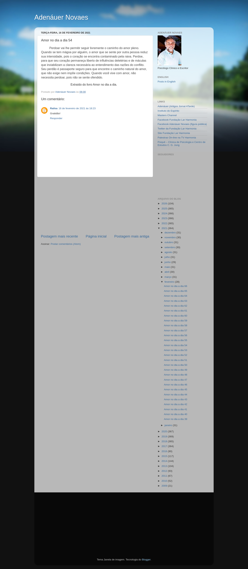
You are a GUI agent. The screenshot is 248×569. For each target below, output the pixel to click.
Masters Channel (167, 115)
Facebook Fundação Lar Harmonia (177, 119)
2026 (165, 203)
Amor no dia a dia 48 (175, 374)
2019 (165, 436)
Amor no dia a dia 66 (175, 286)
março (168, 277)
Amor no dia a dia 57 (175, 330)
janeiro (169, 425)
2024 (165, 213)
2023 (165, 218)
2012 (165, 471)
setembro (170, 247)
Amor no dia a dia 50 (175, 365)
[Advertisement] (95, 205)
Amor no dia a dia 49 (175, 369)
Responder (56, 118)
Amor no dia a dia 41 (175, 409)
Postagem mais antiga (131, 236)
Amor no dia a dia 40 (175, 414)
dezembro (170, 232)
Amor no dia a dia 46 (175, 384)
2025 (165, 208)
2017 (165, 446)
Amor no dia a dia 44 (175, 394)
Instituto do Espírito (168, 110)
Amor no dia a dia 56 (175, 335)
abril (167, 271)
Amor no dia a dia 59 (175, 320)
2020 (165, 431)
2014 (165, 461)
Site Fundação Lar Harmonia (174, 133)
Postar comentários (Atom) (66, 244)
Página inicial (96, 236)
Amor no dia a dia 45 (175, 389)
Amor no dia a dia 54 (175, 345)
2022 (165, 223)
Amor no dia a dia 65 (175, 291)
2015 (165, 456)
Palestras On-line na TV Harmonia (177, 137)
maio (168, 267)
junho (168, 262)
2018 (165, 441)
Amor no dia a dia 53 (175, 350)
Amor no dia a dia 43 (175, 399)
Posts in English (167, 81)
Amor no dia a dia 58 (175, 325)
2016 (165, 451)
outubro (169, 242)
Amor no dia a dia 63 (175, 300)
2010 (165, 480)
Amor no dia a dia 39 (175, 419)
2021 (165, 228)
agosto (169, 252)
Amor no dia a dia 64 (175, 295)
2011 (165, 475)
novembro (170, 237)
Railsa (54, 108)
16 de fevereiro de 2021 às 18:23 (77, 108)
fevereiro (170, 281)
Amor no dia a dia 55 (175, 340)
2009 (165, 485)
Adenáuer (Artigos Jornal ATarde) (176, 106)
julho (167, 257)
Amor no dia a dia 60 (175, 315)
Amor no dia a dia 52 (175, 355)
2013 (165, 466)
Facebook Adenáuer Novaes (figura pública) (182, 124)
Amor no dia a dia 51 (175, 360)
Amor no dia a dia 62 (175, 305)
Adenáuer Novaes (61, 17)
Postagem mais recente (59, 236)
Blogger (146, 559)
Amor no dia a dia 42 (175, 404)
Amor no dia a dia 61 (175, 310)
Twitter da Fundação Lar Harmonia (177, 128)
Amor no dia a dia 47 (175, 379)
